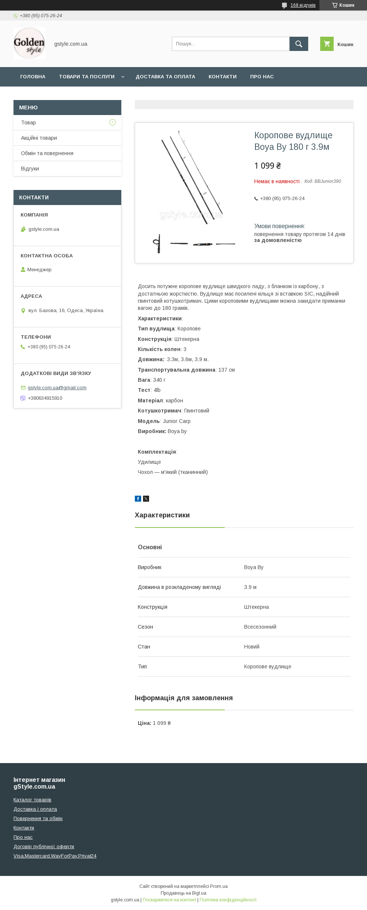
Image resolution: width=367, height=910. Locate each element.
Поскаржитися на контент (169, 900)
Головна (32, 76)
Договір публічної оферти (43, 846)
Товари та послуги (87, 76)
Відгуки (30, 169)
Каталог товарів (32, 799)
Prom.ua (219, 886)
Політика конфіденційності (228, 900)
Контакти (223, 76)
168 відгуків (303, 5)
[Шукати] (298, 44)
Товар (28, 123)
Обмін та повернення (47, 153)
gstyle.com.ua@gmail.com (57, 387)
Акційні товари (39, 138)
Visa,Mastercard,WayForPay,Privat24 (54, 856)
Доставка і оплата (35, 809)
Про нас (262, 76)
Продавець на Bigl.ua (183, 893)
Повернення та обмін (38, 818)
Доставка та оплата (165, 76)
